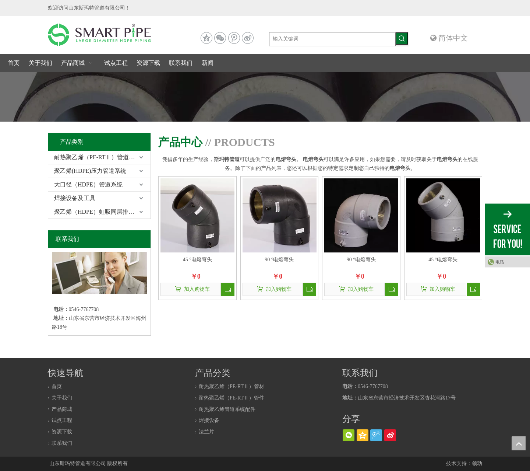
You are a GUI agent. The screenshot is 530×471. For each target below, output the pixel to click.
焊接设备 (209, 420)
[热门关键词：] (402, 38)
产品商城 (62, 409)
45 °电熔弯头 (197, 259)
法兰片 (206, 432)
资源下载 (62, 432)
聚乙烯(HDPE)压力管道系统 (90, 171)
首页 (57, 386)
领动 (477, 463)
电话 (499, 262)
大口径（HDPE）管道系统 (88, 184)
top (519, 443)
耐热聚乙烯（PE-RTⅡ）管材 (231, 386)
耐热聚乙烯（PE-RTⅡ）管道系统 (97, 157)
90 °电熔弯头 (279, 259)
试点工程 (62, 420)
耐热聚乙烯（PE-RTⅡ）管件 (231, 398)
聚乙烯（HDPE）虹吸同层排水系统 (100, 212)
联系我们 (62, 443)
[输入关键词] (332, 39)
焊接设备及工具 (74, 198)
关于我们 (62, 398)
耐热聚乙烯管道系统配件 (227, 409)
